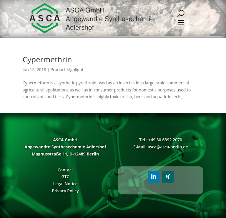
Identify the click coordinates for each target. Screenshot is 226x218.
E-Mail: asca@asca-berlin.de (160, 147)
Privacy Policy (65, 191)
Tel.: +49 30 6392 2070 (160, 139)
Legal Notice (65, 183)
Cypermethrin (47, 59)
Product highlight (67, 69)
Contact (65, 170)
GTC (65, 176)
